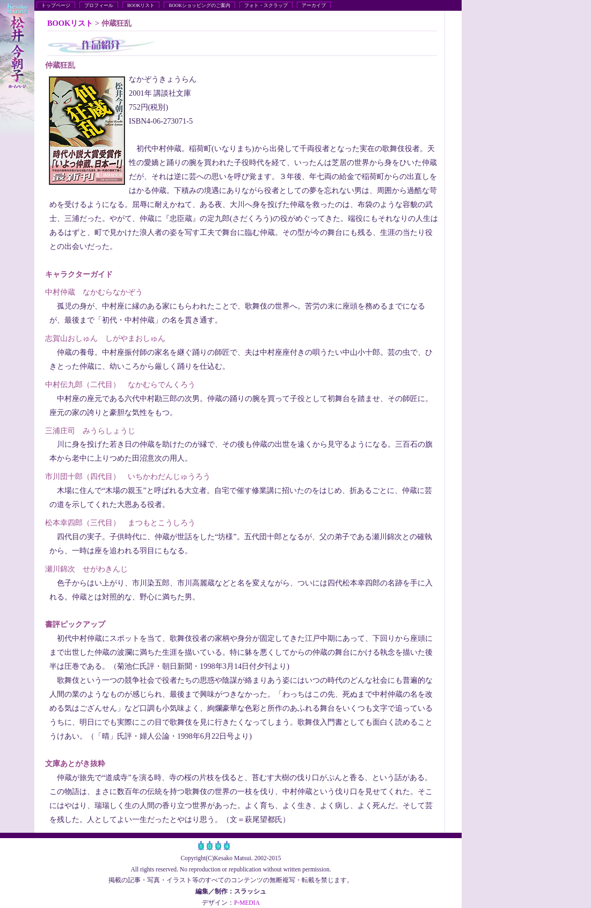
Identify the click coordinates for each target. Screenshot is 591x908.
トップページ (55, 5)
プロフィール (98, 5)
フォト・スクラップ (266, 5)
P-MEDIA (247, 902)
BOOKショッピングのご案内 (199, 5)
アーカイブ (314, 5)
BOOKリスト (141, 5)
